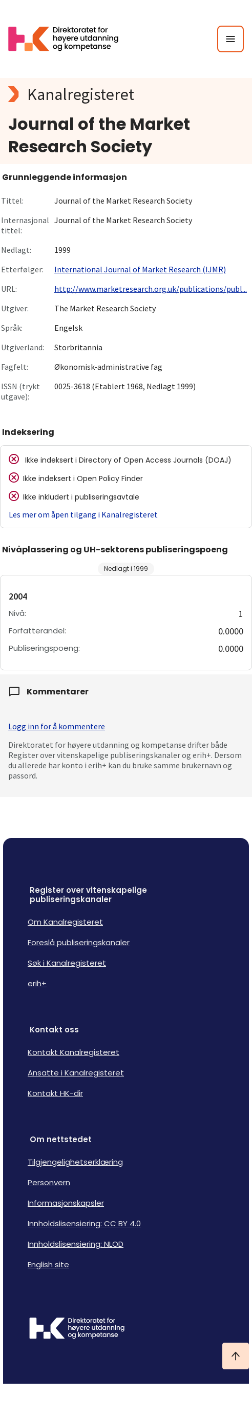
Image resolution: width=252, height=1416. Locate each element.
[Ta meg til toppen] (235, 1356)
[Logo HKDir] (126, 1329)
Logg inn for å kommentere (56, 726)
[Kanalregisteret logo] (126, 94)
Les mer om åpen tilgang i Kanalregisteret (83, 514)
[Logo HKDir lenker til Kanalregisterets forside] (69, 39)
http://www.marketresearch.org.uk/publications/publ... (150, 289)
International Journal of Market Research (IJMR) (140, 269)
